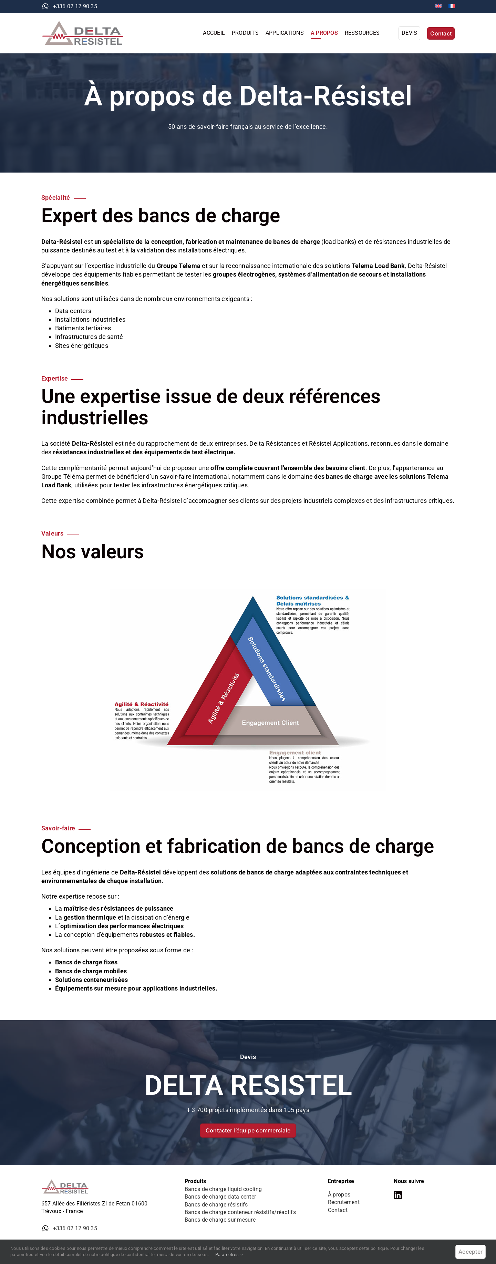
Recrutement (344, 1202)
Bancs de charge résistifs (216, 1204)
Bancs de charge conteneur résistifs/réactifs (240, 1212)
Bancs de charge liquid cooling (223, 1189)
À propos (339, 1194)
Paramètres (229, 1254)
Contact (338, 1210)
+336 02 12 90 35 (75, 6)
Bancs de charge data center (220, 1196)
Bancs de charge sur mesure (220, 1219)
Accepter (470, 1251)
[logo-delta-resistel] (86, 23)
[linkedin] (398, 1195)
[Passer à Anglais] (438, 6)
